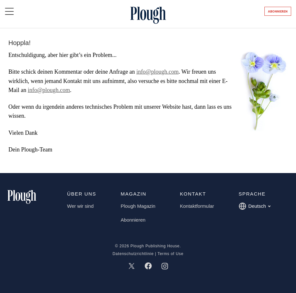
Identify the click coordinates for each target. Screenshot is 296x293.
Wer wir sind (80, 206)
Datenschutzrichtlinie (133, 254)
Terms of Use (170, 254)
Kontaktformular (197, 206)
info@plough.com (157, 72)
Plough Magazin (138, 206)
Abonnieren (278, 11)
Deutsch (255, 206)
